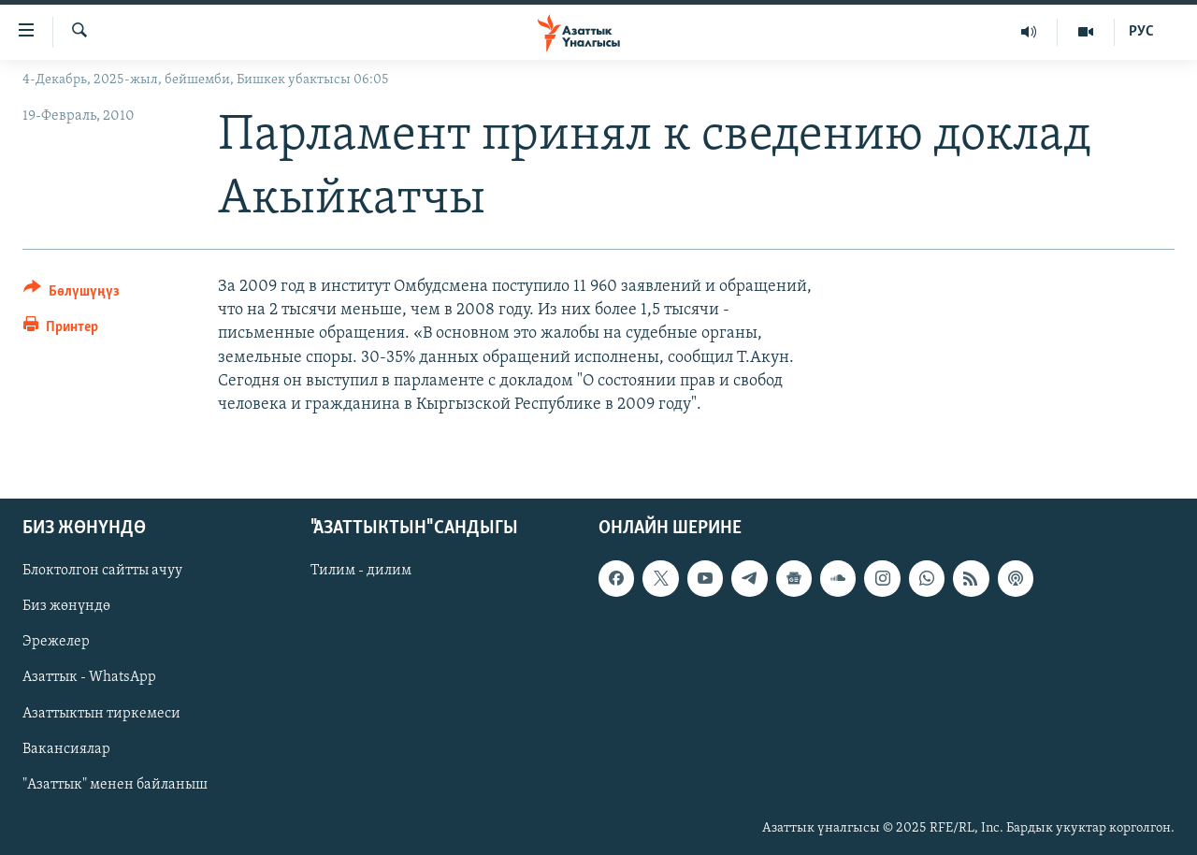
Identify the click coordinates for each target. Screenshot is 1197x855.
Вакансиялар (66, 749)
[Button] (71, 294)
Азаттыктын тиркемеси (101, 713)
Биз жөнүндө (66, 607)
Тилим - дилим (360, 571)
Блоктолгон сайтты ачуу (102, 571)
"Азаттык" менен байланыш (115, 784)
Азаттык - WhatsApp (89, 678)
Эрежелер (56, 642)
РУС (1141, 31)
